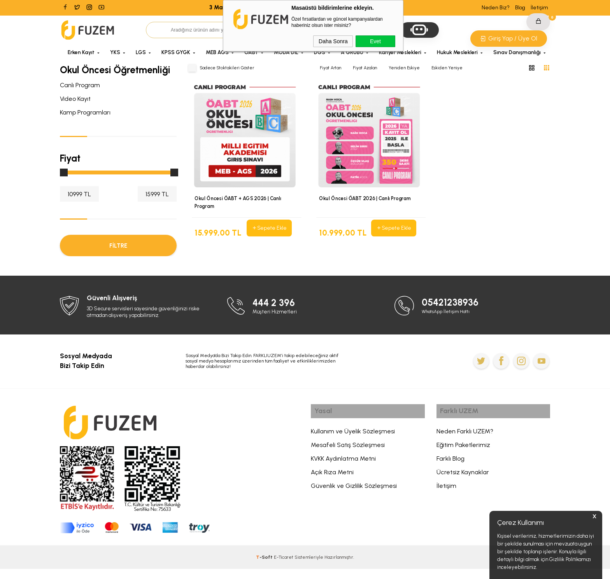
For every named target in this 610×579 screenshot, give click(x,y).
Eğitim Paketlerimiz (463, 457)
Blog (520, 7)
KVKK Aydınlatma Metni (343, 470)
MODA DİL (286, 52)
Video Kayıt (75, 98)
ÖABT (251, 52)
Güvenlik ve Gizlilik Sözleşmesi (354, 498)
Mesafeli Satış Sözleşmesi (348, 457)
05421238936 (453, 312)
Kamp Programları (85, 112)
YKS (115, 52)
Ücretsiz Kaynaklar (462, 484)
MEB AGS (217, 52)
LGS (141, 52)
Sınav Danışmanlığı (517, 52)
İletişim (539, 7)
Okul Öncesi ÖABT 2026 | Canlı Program (366, 199)
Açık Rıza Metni (332, 484)
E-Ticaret (283, 567)
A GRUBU (352, 52)
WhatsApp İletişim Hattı (449, 321)
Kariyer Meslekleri (400, 52)
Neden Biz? (496, 7)
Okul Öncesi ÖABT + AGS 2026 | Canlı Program (239, 203)
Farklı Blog (450, 470)
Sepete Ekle (269, 228)
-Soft (265, 567)
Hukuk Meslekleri (457, 52)
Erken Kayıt (81, 52)
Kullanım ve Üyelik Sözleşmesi (353, 443)
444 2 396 (275, 312)
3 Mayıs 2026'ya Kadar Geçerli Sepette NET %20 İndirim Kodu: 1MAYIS (305, 7)
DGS (319, 52)
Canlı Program (80, 85)
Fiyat (70, 158)
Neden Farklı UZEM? (464, 443)
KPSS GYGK (175, 52)
